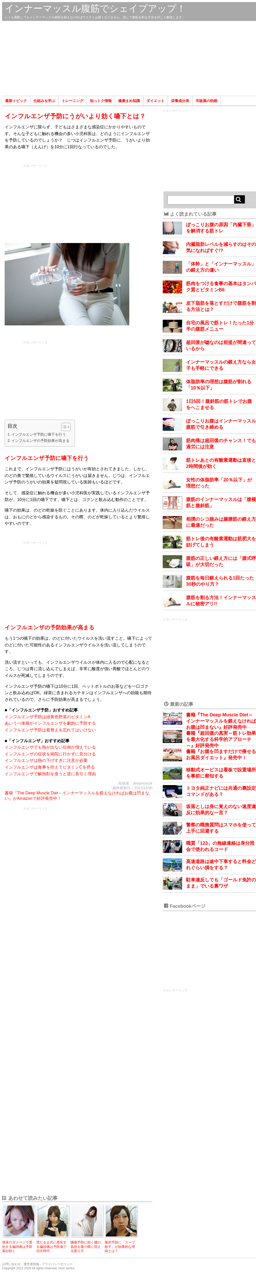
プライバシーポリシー (57, 1264)
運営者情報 (31, 1264)
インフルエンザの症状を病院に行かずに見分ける (50, 754)
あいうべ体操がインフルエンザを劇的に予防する (50, 723)
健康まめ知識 (129, 101)
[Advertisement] (129, 58)
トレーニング (72, 101)
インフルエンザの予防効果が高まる (40, 441)
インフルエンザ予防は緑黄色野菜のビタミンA (47, 717)
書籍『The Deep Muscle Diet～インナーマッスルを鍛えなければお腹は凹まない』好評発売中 (221, 721)
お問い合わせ (11, 1264)
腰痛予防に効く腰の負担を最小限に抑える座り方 (85, 1246)
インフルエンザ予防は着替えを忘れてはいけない (50, 730)
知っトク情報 (101, 101)
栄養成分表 (180, 101)
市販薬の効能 (206, 101)
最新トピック (16, 101)
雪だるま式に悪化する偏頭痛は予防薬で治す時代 (51, 1246)
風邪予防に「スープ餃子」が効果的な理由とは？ (120, 1246)
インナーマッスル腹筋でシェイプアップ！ (95, 8)
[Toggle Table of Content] (63, 426)
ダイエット (155, 101)
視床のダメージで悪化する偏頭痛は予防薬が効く (17, 1246)
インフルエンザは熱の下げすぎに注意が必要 (46, 760)
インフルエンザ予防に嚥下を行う (38, 434)
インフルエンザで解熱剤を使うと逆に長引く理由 (50, 774)
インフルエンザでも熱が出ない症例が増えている (50, 747)
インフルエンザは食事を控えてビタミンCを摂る (50, 767)
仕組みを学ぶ (44, 101)
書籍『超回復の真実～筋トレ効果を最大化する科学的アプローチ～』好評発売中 (221, 739)
